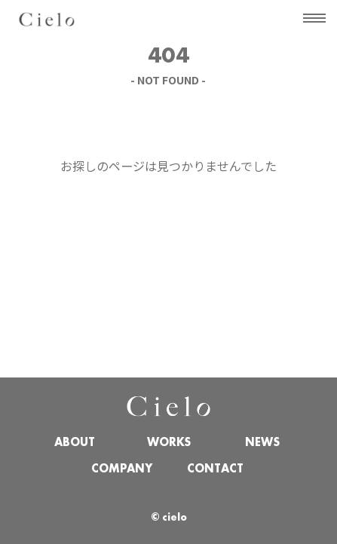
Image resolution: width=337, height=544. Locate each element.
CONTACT (215, 469)
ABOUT (74, 443)
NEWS (262, 443)
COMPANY (121, 469)
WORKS (169, 443)
